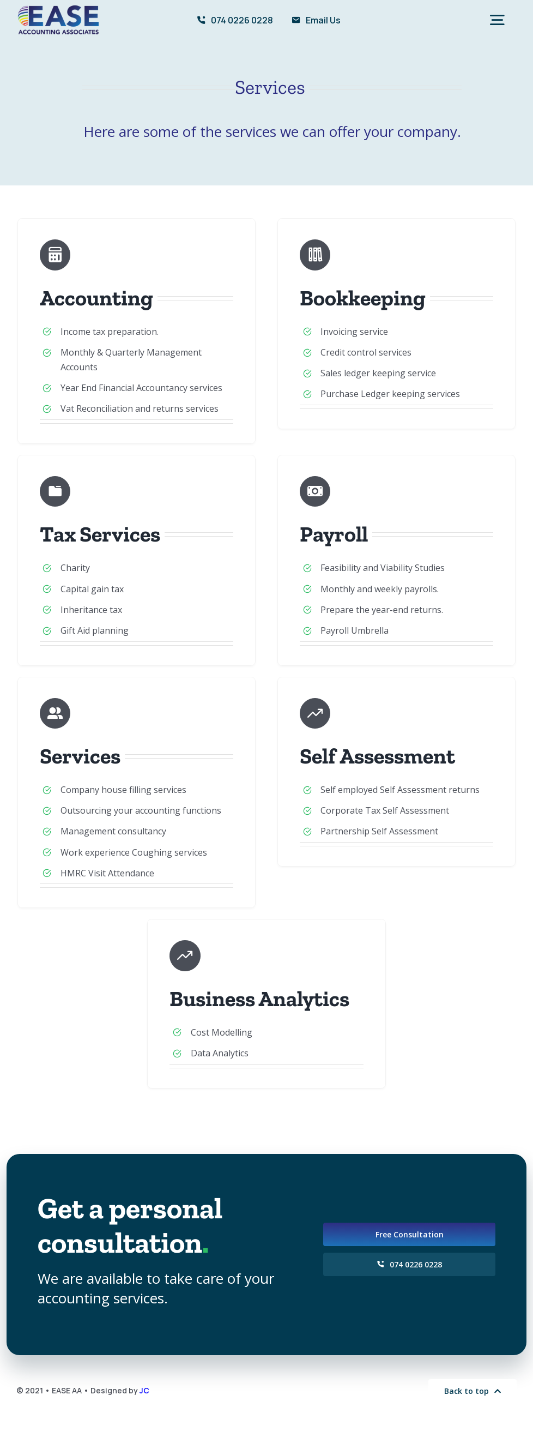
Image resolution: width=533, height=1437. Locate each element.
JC (144, 1390)
